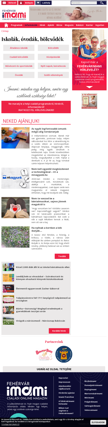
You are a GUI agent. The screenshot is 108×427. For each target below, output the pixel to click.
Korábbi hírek (59, 330)
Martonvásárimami (93, 393)
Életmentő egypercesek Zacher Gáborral (37, 288)
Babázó (80, 25)
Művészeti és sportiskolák (18, 66)
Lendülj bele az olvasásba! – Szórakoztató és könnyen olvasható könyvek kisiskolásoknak (39, 277)
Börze (59, 25)
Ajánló (51, 25)
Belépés (29, 2)
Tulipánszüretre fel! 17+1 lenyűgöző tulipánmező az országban (43, 299)
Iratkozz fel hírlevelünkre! (36, 110)
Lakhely (46, 2)
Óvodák (19, 75)
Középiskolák (53, 56)
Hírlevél (12, 2)
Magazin (69, 25)
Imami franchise (66, 396)
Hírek (42, 25)
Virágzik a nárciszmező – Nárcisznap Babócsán (40, 320)
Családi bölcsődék (19, 56)
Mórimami (89, 397)
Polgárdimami (91, 401)
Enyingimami (90, 389)
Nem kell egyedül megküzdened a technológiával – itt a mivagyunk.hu (50, 171)
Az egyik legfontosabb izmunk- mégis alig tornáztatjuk (49, 130)
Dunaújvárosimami (93, 385)
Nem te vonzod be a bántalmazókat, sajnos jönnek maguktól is (49, 201)
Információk (31, 25)
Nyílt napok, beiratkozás (53, 66)
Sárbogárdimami (92, 405)
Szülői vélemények (53, 75)
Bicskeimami (90, 381)
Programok (16, 25)
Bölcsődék (53, 47)
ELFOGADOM (98, 422)
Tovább (62, 256)
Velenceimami (91, 409)
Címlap (6, 25)
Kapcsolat (63, 377)
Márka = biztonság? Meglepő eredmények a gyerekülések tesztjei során (39, 309)
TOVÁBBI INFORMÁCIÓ (10, 425)
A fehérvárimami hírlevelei (66, 402)
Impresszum (64, 381)
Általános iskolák (19, 47)
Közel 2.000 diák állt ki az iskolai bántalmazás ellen (42, 266)
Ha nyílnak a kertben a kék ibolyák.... (47, 229)
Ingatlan (99, 25)
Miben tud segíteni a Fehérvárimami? (66, 410)
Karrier (89, 25)
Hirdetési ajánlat (67, 392)
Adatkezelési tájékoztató (65, 387)
